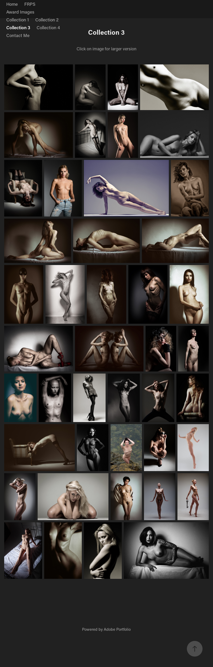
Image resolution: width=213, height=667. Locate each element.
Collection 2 (47, 19)
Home (12, 4)
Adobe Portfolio (117, 629)
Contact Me (18, 35)
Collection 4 (48, 27)
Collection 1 (17, 19)
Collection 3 (18, 27)
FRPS (29, 4)
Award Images (20, 12)
